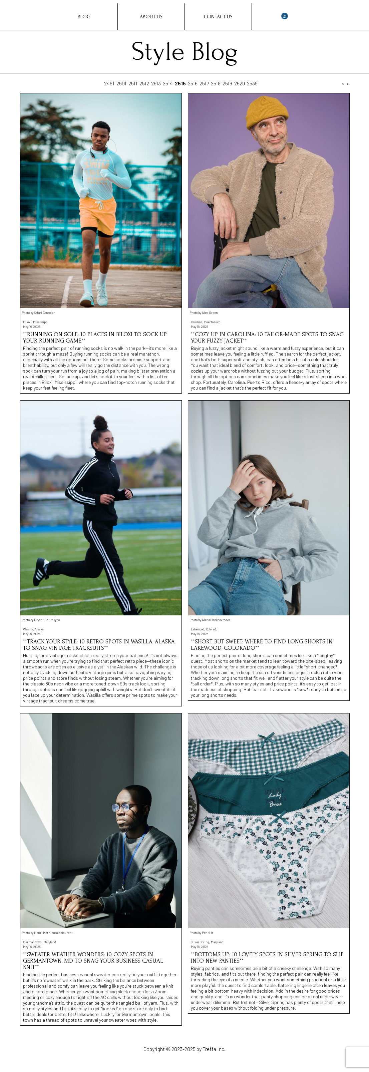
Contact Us (218, 17)
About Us (151, 17)
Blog (84, 17)
